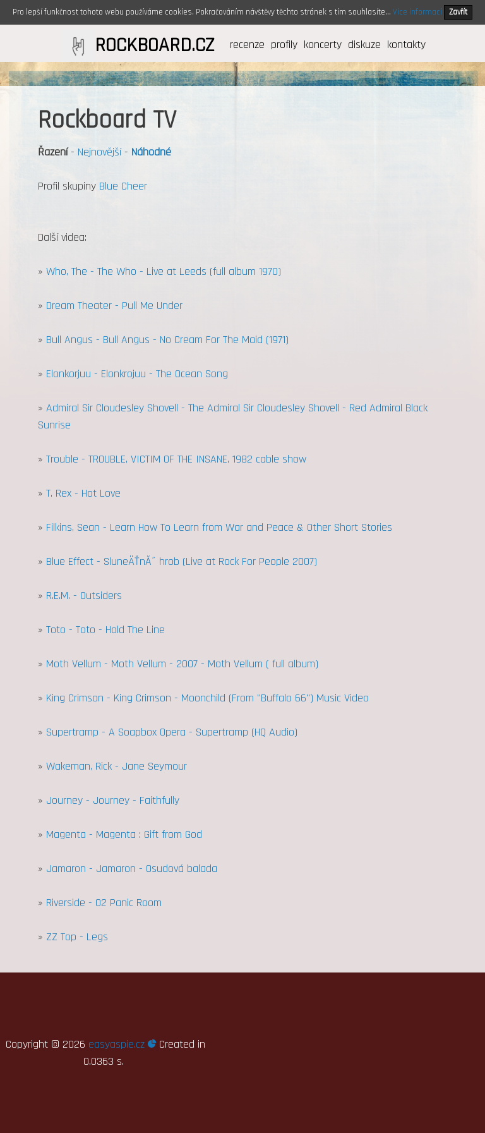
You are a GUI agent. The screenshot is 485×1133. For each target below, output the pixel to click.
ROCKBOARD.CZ (154, 45)
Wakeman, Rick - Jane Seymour (116, 766)
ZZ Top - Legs (77, 937)
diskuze (364, 44)
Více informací (417, 12)
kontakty (406, 44)
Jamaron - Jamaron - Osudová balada (131, 868)
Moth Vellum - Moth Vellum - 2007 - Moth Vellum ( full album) (182, 664)
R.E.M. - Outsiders (84, 595)
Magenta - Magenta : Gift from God (124, 834)
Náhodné (151, 152)
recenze (247, 44)
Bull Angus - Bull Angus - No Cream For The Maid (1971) (167, 339)
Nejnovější (99, 152)
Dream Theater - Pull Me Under (114, 305)
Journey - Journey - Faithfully (112, 800)
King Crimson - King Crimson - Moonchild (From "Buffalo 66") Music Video (207, 698)
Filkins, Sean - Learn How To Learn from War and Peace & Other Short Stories (219, 527)
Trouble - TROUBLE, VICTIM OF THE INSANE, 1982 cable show (176, 459)
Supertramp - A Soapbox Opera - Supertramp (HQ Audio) (171, 732)
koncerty (323, 44)
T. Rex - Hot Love (83, 493)
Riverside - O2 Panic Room (104, 902)
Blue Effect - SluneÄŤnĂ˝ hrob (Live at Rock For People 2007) (181, 561)
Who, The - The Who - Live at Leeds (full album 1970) (163, 271)
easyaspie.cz (122, 1044)
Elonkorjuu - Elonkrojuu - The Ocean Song (137, 374)
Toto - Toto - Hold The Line (105, 629)
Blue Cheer (123, 186)
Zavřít (458, 12)
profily (284, 44)
